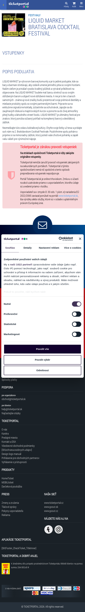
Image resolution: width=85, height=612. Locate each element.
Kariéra (5, 433)
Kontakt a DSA (9, 441)
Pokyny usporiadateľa (12, 511)
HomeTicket (8, 478)
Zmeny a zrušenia (10, 502)
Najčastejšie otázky (11, 413)
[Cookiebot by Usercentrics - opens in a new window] (58, 239)
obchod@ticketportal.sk (14, 399)
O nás (4, 429)
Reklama (6, 515)
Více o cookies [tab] (72, 247)
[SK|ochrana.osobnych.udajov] (17, 449)
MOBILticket (8, 482)
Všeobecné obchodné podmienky (18, 445)
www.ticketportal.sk (68, 195)
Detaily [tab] (28, 247)
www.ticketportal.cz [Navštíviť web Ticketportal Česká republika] (53, 502)
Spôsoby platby (9, 379)
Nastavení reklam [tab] (49, 247)
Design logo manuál (11, 454)
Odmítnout (42, 370)
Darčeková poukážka (12, 486)
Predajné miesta (9, 437)
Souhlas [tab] (10, 247)
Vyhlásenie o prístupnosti (14, 462)
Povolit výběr (42, 359)
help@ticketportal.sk (12, 409)
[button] (74, 5)
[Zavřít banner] (80, 239)
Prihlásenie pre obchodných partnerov (20, 458)
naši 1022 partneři (21, 264)
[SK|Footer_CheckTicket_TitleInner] (19, 548)
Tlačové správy (9, 506)
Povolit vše (42, 349)
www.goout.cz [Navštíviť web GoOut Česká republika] (51, 511)
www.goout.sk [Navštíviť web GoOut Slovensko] (51, 506)
